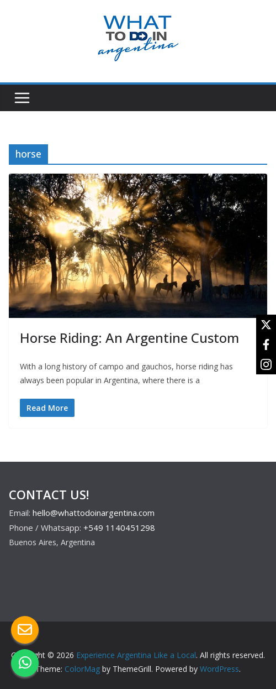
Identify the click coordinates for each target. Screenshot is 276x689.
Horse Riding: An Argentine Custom (129, 337)
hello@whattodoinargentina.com (94, 512)
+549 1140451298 (119, 527)
